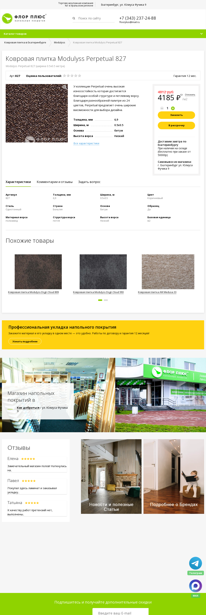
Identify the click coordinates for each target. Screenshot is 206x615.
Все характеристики (86, 143)
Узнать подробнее (24, 341)
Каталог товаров (15, 34)
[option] (38, 275)
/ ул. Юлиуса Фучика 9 (42, 409)
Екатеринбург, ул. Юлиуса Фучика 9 (123, 4)
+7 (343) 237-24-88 (137, 18)
